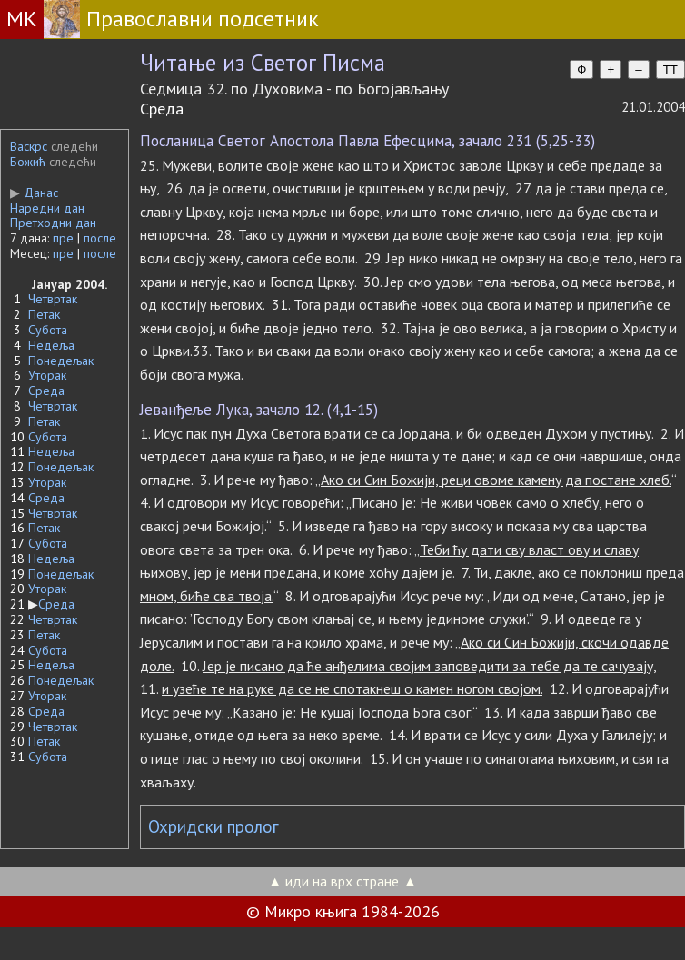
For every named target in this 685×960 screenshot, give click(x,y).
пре (63, 238)
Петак (44, 314)
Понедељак (61, 360)
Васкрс (28, 146)
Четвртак (52, 299)
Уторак (47, 375)
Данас (34, 192)
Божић (27, 161)
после (100, 238)
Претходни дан (53, 222)
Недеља (51, 345)
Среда (46, 390)
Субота (47, 330)
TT (670, 69)
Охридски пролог (213, 826)
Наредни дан (47, 208)
